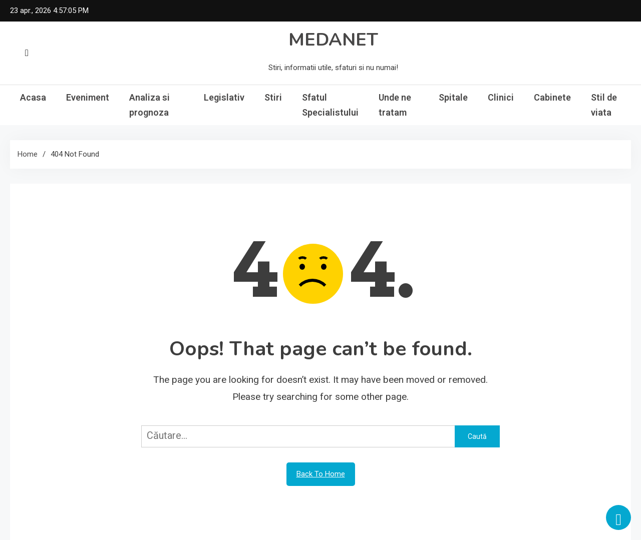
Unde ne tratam (395, 105)
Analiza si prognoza (149, 105)
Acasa (33, 97)
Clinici (501, 97)
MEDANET (333, 40)
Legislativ (224, 97)
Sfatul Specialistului (330, 105)
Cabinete (552, 97)
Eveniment (87, 97)
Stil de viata (604, 105)
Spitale (453, 97)
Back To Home (320, 473)
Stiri (273, 97)
